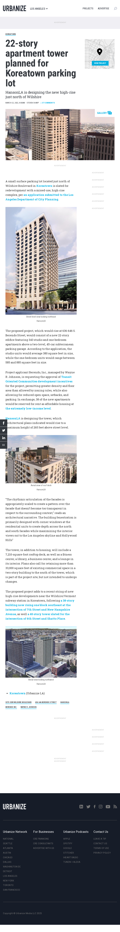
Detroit (7, 871)
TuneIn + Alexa (71, 862)
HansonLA (64, 702)
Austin (7, 853)
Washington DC (12, 866)
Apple (66, 839)
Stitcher (68, 853)
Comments (47, 103)
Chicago (8, 857)
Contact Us (100, 843)
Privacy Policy (102, 853)
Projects (88, 8)
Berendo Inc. (11, 707)
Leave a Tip (99, 839)
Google (67, 848)
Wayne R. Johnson (29, 707)
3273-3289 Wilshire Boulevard (18, 702)
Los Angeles (39, 8)
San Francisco (11, 890)
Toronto (8, 885)
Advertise (103, 8)
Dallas (7, 862)
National (8, 839)
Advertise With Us (43, 848)
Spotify (67, 843)
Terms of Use (101, 848)
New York (8, 880)
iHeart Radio (70, 857)
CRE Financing (41, 839)
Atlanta (8, 848)
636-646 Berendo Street (46, 702)
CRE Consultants (43, 843)
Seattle (8, 843)
